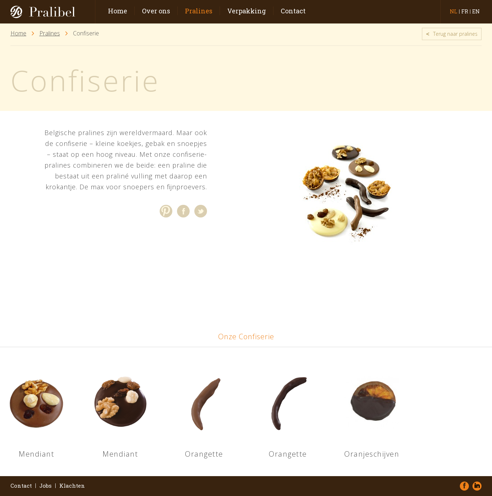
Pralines (198, 11)
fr (464, 11)
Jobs (45, 485)
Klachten (72, 485)
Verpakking (246, 11)
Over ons (156, 11)
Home (117, 11)
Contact (293, 11)
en (476, 11)
